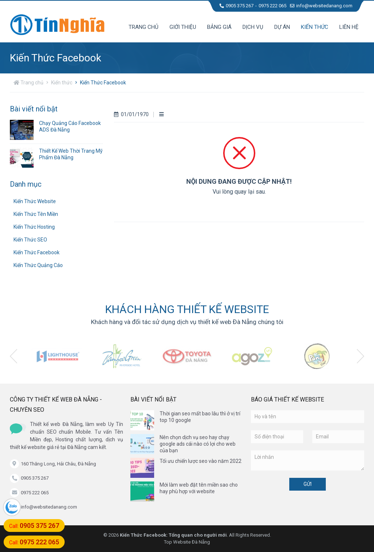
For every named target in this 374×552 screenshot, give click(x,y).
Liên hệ (349, 27)
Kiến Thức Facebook (103, 82)
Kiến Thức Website (35, 201)
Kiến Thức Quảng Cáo (38, 265)
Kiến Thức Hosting (34, 227)
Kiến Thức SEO (30, 240)
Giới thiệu (182, 27)
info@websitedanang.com (321, 5)
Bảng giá (219, 27)
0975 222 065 (272, 5)
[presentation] (13, 356)
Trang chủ (144, 27)
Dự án (282, 27)
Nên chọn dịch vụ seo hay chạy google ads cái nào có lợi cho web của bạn (198, 443)
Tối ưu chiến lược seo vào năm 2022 (200, 461)
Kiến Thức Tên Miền (36, 214)
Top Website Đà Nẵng (187, 542)
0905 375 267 (236, 5)
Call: (34, 525)
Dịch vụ (253, 27)
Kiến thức (314, 27)
